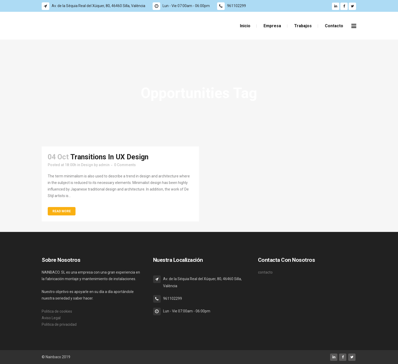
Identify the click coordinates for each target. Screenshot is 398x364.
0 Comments (125, 165)
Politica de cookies (57, 311)
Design (87, 165)
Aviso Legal (51, 318)
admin (104, 165)
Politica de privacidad (59, 324)
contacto (265, 272)
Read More (61, 211)
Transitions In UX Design (109, 157)
